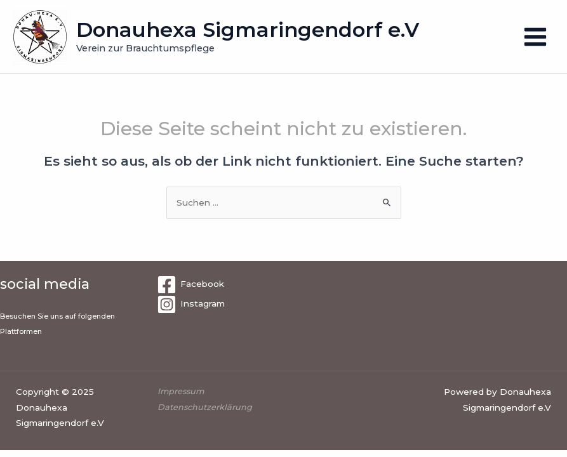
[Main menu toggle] (535, 36)
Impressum (181, 391)
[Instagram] (191, 304)
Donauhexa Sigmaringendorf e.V (247, 29)
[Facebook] (190, 285)
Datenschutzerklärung (204, 407)
